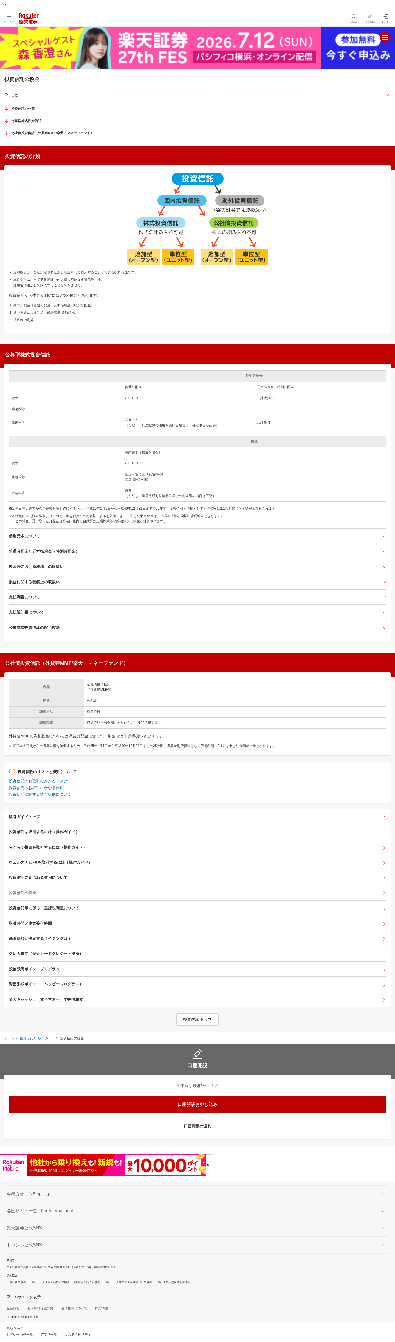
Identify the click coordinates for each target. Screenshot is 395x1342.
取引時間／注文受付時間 (30, 923)
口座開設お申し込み (197, 1104)
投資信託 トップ (197, 1019)
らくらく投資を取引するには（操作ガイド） (48, 847)
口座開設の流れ (197, 1126)
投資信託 (26, 1038)
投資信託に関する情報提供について (40, 794)
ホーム (9, 1038)
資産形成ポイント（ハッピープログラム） (46, 984)
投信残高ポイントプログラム (34, 969)
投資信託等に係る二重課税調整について (44, 908)
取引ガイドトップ (24, 817)
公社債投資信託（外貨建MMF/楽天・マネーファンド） (52, 133)
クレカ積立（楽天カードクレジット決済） (46, 953)
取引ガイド (46, 1038)
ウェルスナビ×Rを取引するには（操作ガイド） (50, 862)
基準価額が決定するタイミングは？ (40, 938)
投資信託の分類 (23, 109)
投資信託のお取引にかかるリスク (38, 781)
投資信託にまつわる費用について (38, 877)
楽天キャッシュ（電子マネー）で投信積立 (46, 999)
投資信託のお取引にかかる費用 (36, 787)
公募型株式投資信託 (26, 121)
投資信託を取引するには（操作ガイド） (44, 832)
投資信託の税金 (22, 893)
